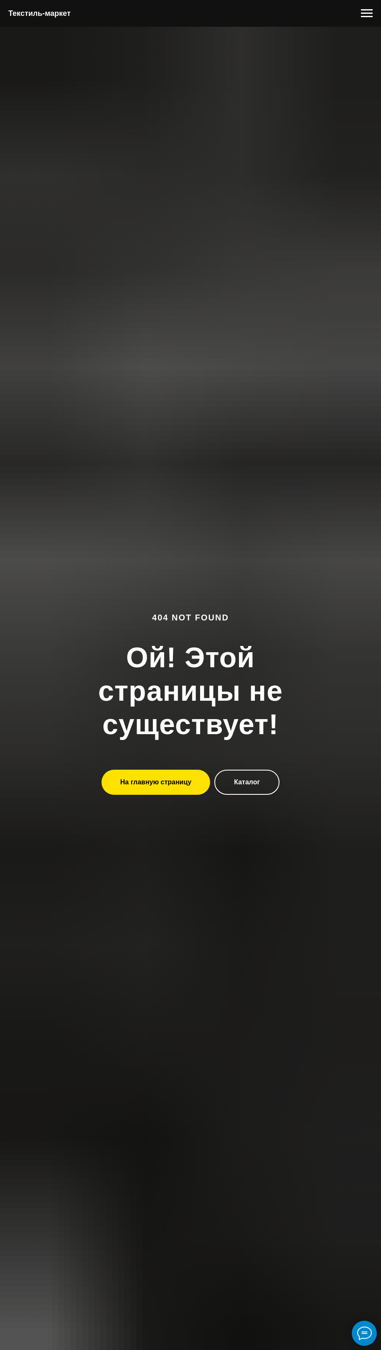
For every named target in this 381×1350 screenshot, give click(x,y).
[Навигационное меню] (367, 13)
